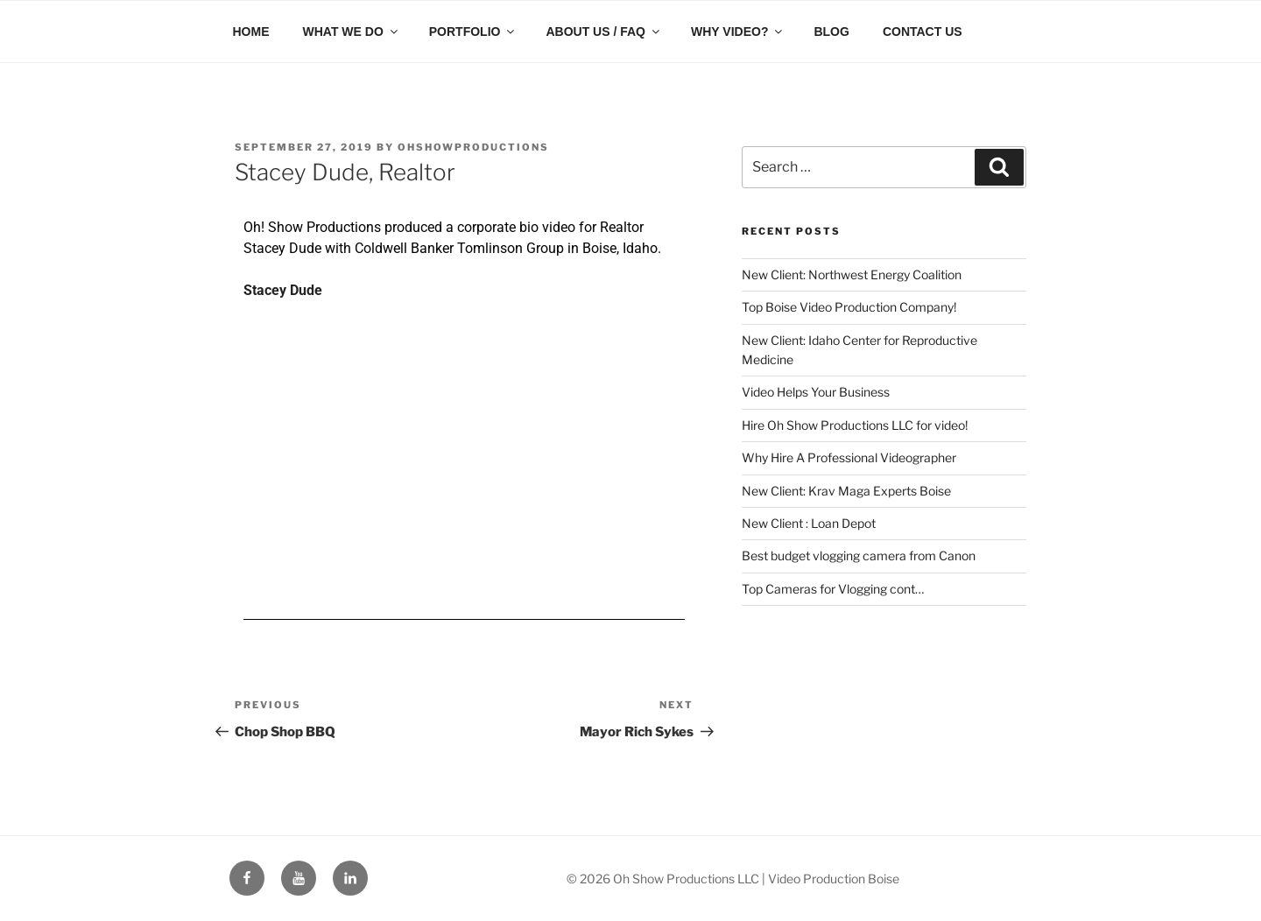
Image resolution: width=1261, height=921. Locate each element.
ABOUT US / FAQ (604, 32)
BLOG (831, 32)
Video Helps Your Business (816, 391)
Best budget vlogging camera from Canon (859, 555)
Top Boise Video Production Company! (849, 306)
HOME (251, 32)
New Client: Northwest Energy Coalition (852, 274)
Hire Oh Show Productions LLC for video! (855, 425)
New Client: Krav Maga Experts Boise (846, 490)
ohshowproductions (473, 147)
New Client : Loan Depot (809, 523)
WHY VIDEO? (738, 32)
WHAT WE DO (351, 32)
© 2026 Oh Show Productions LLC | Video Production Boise (733, 878)
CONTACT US (922, 32)
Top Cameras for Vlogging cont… (833, 588)
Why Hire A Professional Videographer (849, 457)
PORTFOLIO (473, 32)
